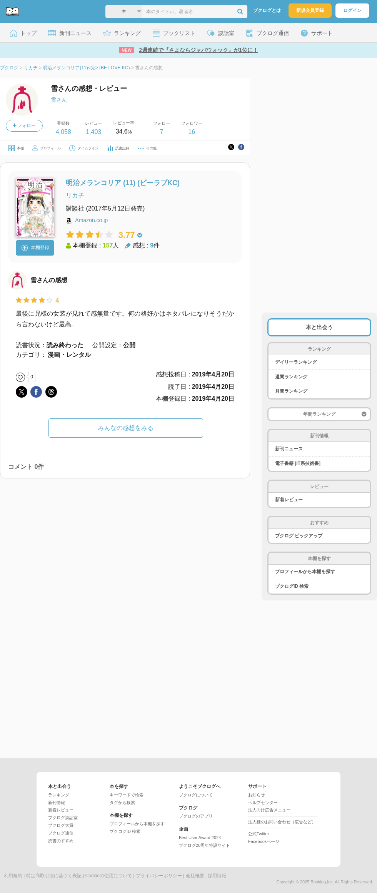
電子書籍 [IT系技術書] (297, 463)
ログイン (352, 10)
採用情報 (217, 875)
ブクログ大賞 (60, 825)
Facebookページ (263, 841)
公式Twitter (258, 833)
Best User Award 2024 (200, 837)
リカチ (75, 195)
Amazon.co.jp (91, 220)
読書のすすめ (60, 840)
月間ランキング (291, 391)
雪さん (59, 100)
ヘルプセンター (263, 802)
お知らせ (256, 795)
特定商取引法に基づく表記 (54, 875)
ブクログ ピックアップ (298, 535)
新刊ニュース (289, 449)
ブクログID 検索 (292, 586)
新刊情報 (56, 802)
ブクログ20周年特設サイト (204, 845)
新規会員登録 (310, 10)
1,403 (93, 132)
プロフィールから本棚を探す (305, 571)
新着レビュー (289, 499)
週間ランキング (291, 377)
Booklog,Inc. (322, 882)
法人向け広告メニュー (269, 810)
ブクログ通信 (60, 833)
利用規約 (13, 875)
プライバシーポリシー (159, 875)
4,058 (63, 132)
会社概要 (195, 875)
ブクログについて (196, 795)
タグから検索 (122, 802)
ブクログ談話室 (63, 817)
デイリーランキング (296, 362)
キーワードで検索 (126, 795)
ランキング (58, 795)
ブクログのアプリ (196, 816)
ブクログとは (267, 10)
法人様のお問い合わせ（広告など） (282, 821)
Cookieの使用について (108, 875)
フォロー (24, 125)
